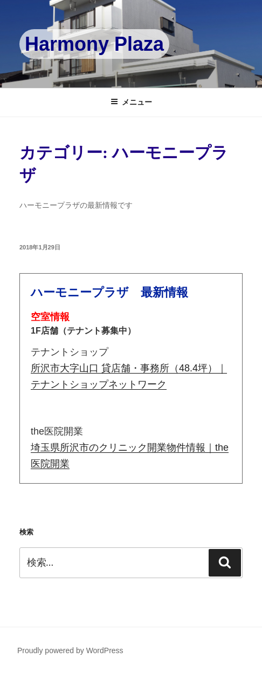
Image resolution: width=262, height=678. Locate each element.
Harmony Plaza (94, 44)
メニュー (131, 102)
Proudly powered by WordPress (70, 650)
